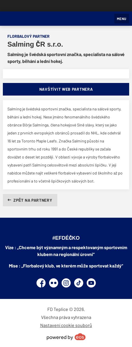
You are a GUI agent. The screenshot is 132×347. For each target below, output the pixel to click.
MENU (122, 19)
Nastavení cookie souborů (66, 325)
